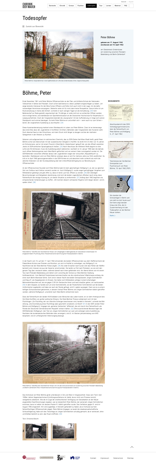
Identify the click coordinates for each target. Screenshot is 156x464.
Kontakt (93, 458)
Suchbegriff (131, 6)
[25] (61, 147)
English (131, 1)
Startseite (52, 6)
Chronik (62, 6)
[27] (78, 178)
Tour (100, 6)
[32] (72, 309)
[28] (34, 182)
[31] (84, 304)
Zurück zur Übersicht (34, 26)
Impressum (104, 458)
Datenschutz (118, 458)
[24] (62, 123)
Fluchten (81, 6)
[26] (85, 173)
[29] (59, 266)
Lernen (108, 6)
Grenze (71, 6)
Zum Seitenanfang (132, 447)
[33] (60, 414)
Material (117, 6)
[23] (91, 111)
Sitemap (130, 458)
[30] (24, 285)
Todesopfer (91, 6)
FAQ (125, 6)
